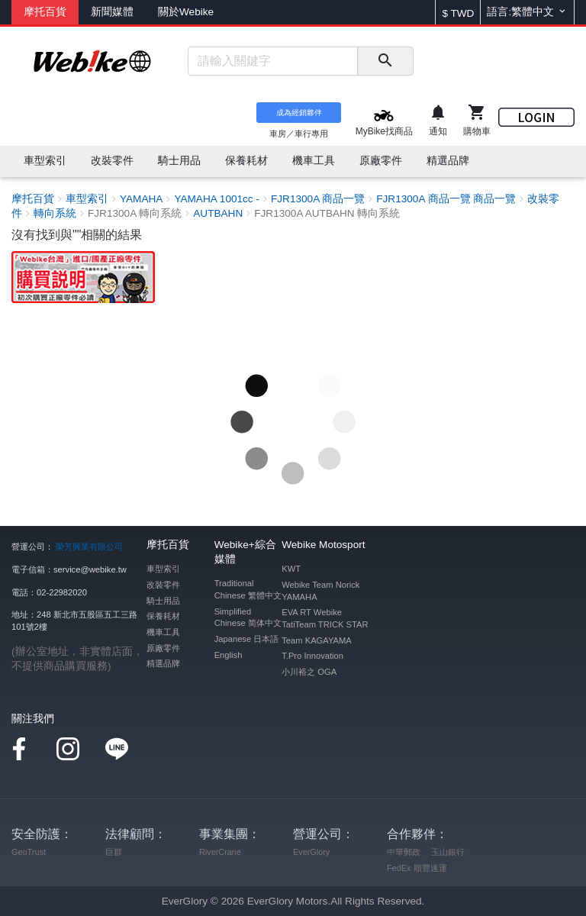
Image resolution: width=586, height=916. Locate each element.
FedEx (399, 867)
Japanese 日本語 (246, 638)
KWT (291, 568)
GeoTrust (28, 851)
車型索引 (163, 568)
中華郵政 (403, 851)
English (228, 655)
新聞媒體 (112, 12)
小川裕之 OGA (309, 671)
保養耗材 (163, 616)
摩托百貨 (45, 12)
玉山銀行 (448, 851)
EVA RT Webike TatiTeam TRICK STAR (325, 618)
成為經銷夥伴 (299, 112)
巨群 (113, 851)
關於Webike (186, 12)
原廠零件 (163, 648)
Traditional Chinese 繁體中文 (248, 589)
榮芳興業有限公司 (89, 546)
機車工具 (163, 632)
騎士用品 (163, 600)
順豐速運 (430, 867)
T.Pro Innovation (312, 655)
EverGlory (311, 851)
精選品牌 (163, 663)
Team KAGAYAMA (317, 640)
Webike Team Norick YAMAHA (320, 591)
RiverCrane (220, 851)
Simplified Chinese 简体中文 (248, 617)
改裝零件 (163, 584)
